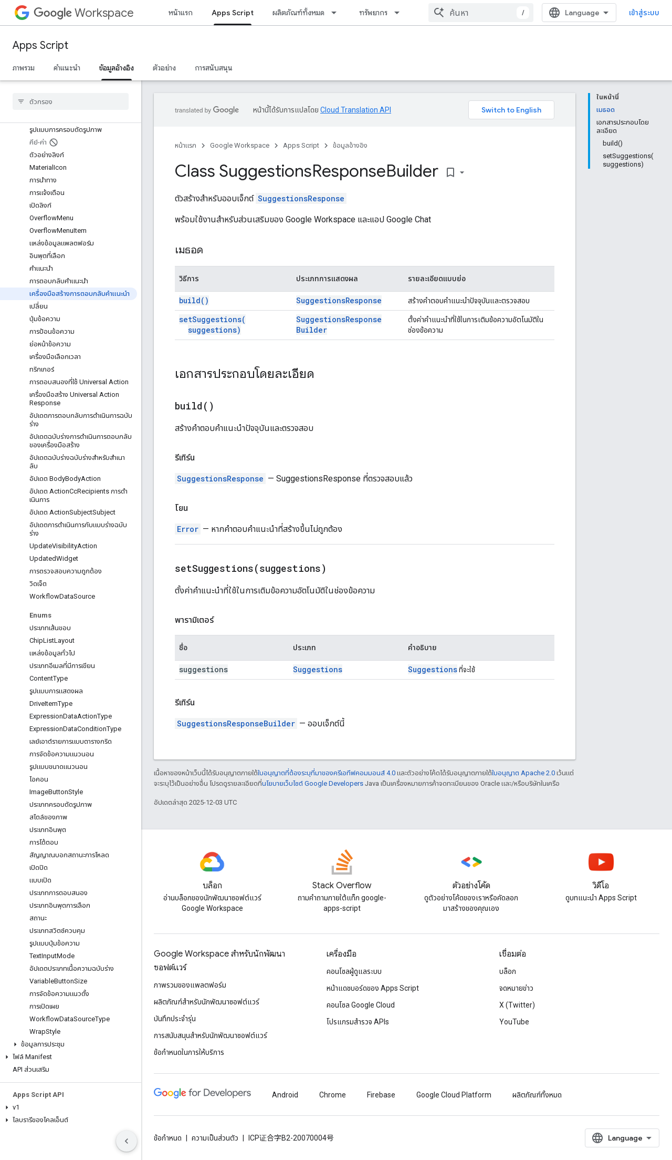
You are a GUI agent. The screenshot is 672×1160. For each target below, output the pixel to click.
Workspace (84, 13)
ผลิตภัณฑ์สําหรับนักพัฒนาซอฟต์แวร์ (206, 1002)
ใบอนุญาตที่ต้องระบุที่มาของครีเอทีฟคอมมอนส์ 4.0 (326, 773)
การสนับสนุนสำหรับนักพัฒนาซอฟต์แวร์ (210, 1035)
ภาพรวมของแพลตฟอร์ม (190, 985)
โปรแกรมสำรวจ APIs (358, 1022)
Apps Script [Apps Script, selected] (233, 12)
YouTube (514, 1022)
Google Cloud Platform (453, 1095)
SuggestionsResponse (301, 198)
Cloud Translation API (355, 110)
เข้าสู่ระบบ (644, 12)
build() (194, 300)
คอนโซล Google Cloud (361, 1005)
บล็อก (507, 971)
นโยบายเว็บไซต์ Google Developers (312, 783)
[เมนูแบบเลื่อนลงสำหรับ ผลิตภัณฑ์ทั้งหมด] (337, 12)
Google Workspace (239, 145)
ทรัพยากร (373, 12)
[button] (68, 1044)
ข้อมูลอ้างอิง (350, 145)
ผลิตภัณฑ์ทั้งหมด (298, 12)
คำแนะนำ (67, 68)
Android (285, 1095)
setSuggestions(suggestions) (212, 324)
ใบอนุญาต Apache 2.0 (523, 773)
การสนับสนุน (214, 68)
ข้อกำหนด (168, 1138)
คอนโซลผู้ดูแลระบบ (354, 971)
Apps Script (40, 45)
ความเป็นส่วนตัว (215, 1138)
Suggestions (317, 669)
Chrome (332, 1095)
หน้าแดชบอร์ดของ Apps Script (373, 988)
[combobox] (480, 12)
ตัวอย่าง (164, 68)
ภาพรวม (24, 68)
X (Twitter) (517, 1005)
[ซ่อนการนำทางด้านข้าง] (126, 1141)
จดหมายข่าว (516, 988)
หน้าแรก (181, 12)
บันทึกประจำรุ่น (175, 1018)
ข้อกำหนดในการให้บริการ (189, 1052)
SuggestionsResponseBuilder (236, 723)
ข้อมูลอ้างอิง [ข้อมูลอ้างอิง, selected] (116, 68)
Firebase (381, 1095)
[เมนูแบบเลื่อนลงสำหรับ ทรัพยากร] (400, 12)
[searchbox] (71, 101)
